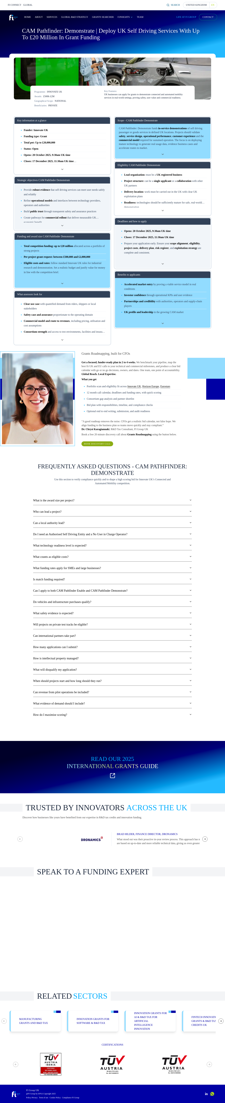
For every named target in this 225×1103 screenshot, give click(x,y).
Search (173, 5)
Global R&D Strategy (74, 17)
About (39, 17)
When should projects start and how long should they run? (112, 681)
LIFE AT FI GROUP (186, 17)
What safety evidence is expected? (112, 613)
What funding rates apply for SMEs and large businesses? (112, 568)
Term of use (43, 1097)
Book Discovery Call (97, 444)
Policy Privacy (32, 1097)
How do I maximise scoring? (112, 714)
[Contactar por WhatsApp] (212, 1094)
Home (27, 17)
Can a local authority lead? (112, 523)
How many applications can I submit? (112, 647)
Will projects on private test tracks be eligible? (112, 624)
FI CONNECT (14, 5)
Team (140, 17)
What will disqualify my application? (112, 669)
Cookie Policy (55, 1097)
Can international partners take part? (112, 635)
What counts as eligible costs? (112, 556)
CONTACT (207, 17)
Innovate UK (134, 386)
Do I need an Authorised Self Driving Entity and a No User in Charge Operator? (112, 534)
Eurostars (165, 386)
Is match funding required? (112, 579)
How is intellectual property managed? (112, 658)
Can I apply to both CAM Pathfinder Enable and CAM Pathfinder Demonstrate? (112, 590)
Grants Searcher (103, 17)
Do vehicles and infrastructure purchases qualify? (112, 602)
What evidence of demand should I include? (112, 703)
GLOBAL (27, 5)
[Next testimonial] (205, 839)
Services (52, 17)
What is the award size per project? (112, 500)
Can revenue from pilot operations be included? (112, 692)
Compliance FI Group (70, 1097)
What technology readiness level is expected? (112, 545)
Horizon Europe (150, 386)
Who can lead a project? (112, 511)
